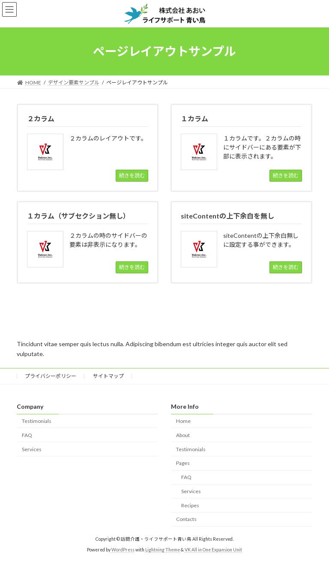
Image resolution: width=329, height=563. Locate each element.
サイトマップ (108, 376)
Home (183, 421)
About (183, 435)
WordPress (123, 549)
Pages (183, 463)
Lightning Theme (162, 549)
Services (32, 449)
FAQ (27, 435)
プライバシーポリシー (50, 376)
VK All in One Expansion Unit (213, 549)
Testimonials (36, 421)
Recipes (190, 505)
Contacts (186, 519)
